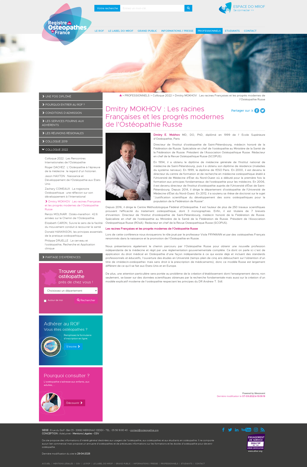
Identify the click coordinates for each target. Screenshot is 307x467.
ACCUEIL (46, 463)
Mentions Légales (82, 433)
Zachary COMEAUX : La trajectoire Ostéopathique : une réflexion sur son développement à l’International (69, 192)
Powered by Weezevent (253, 393)
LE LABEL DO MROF (120, 30)
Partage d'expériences (61, 257)
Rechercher (86, 300)
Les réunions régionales (63, 133)
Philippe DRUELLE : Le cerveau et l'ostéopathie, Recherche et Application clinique (70, 244)
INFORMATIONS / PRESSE (177, 30)
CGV (96, 433)
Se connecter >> (243, 10)
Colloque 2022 (162, 95)
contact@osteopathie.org (144, 430)
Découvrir (74, 403)
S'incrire (73, 346)
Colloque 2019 (55, 141)
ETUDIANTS (232, 30)
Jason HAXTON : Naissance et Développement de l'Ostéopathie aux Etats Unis (72, 180)
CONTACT (250, 30)
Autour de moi (53, 300)
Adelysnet (65, 433)
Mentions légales (63, 463)
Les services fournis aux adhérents (63, 123)
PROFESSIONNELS (209, 30)
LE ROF (99, 30)
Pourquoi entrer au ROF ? (63, 104)
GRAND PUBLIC (147, 30)
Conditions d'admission (62, 113)
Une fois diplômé (56, 96)
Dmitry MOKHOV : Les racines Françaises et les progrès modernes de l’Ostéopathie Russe (73, 205)
